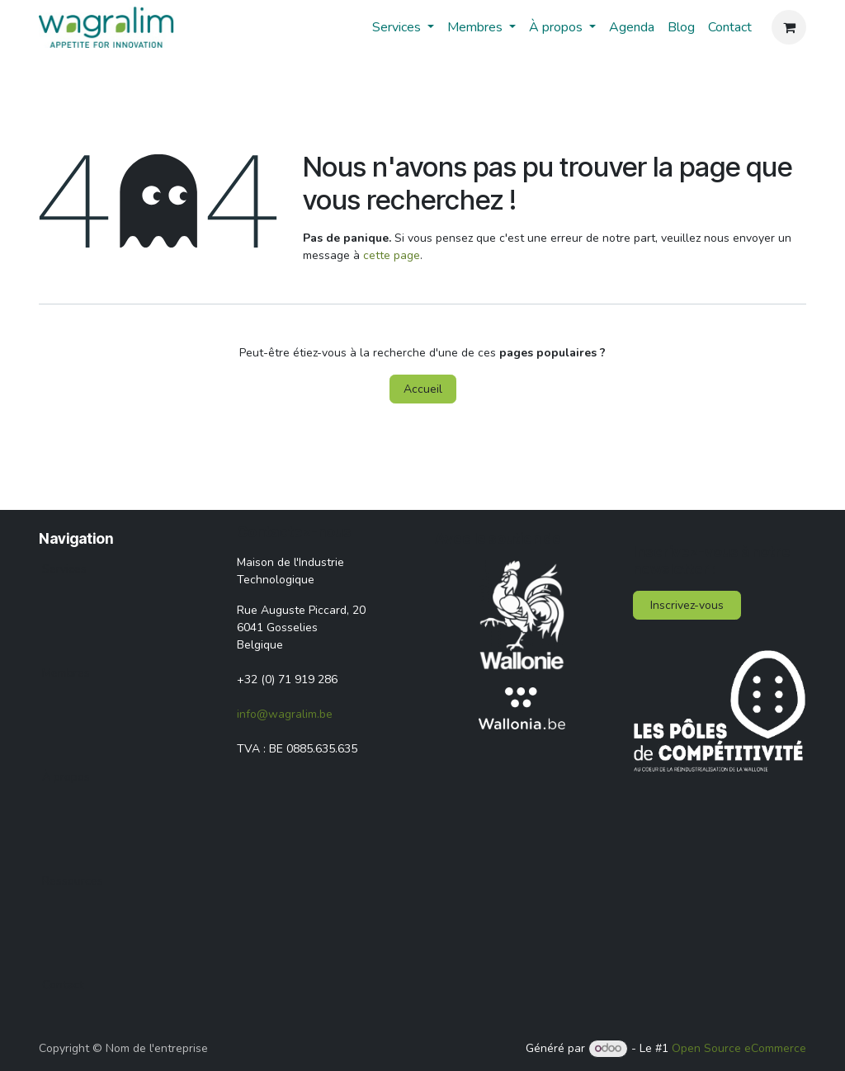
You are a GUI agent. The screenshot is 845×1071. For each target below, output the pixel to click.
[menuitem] (403, 27)
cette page (391, 255)
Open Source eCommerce (739, 1048)
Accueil (423, 389)
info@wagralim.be (285, 714)
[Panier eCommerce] (789, 27)
